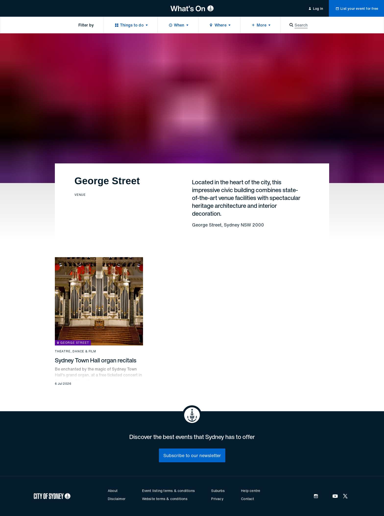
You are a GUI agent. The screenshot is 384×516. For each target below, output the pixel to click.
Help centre (250, 490)
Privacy (217, 498)
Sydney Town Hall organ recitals (95, 360)
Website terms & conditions (164, 498)
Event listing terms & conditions (168, 490)
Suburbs (217, 490)
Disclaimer (116, 498)
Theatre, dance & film (75, 351)
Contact (247, 498)
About (113, 490)
